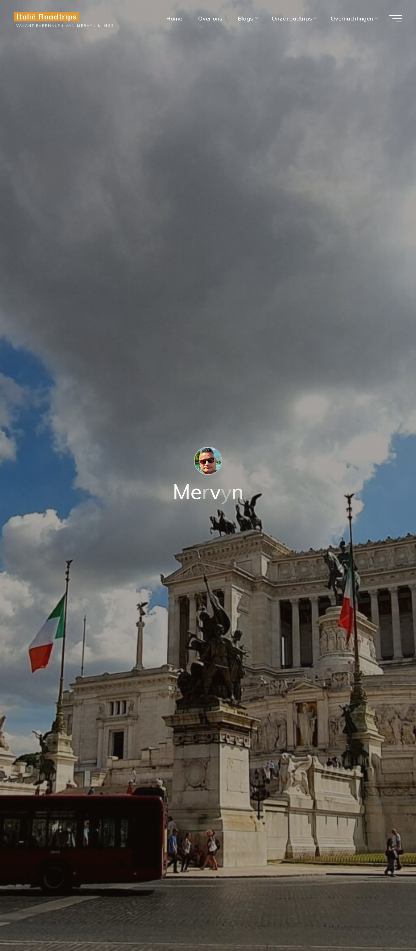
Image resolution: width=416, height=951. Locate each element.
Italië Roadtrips (46, 16)
